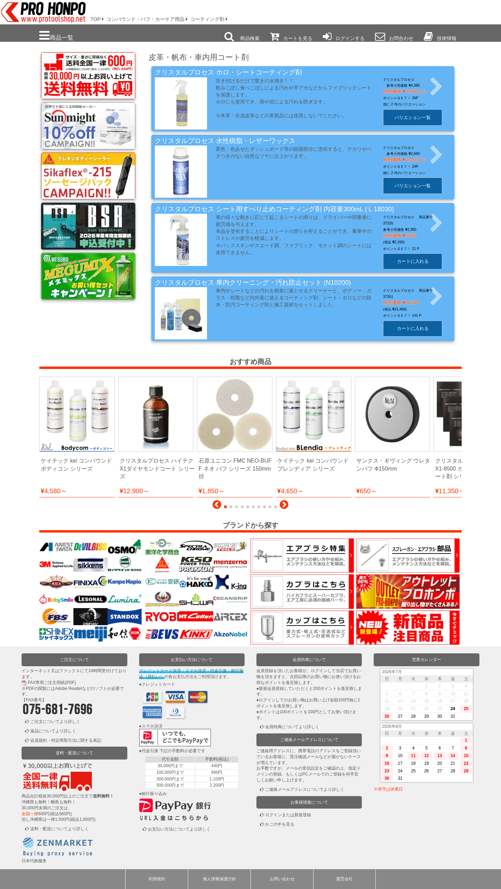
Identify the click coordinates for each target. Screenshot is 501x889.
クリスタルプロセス (403, 79)
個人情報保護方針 (219, 878)
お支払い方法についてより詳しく (179, 829)
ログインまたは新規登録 (288, 814)
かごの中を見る (279, 824)
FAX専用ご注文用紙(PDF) (52, 682)
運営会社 (344, 878)
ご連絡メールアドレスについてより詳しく (304, 789)
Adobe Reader (68, 688)
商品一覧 (56, 36)
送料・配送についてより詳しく (59, 828)
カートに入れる (417, 261)
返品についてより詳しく (53, 731)
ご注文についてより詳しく (55, 721)
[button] (217, 506)
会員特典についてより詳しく (292, 726)
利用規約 (157, 878)
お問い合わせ (282, 878)
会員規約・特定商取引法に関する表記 (65, 740)
